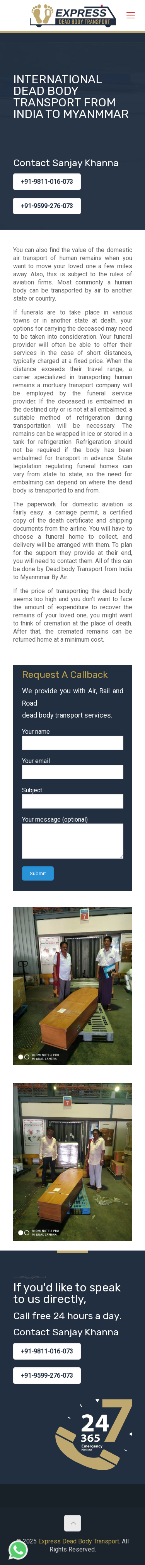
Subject (72, 798)
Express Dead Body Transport (78, 1541)
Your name (72, 739)
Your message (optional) (72, 837)
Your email (72, 768)
